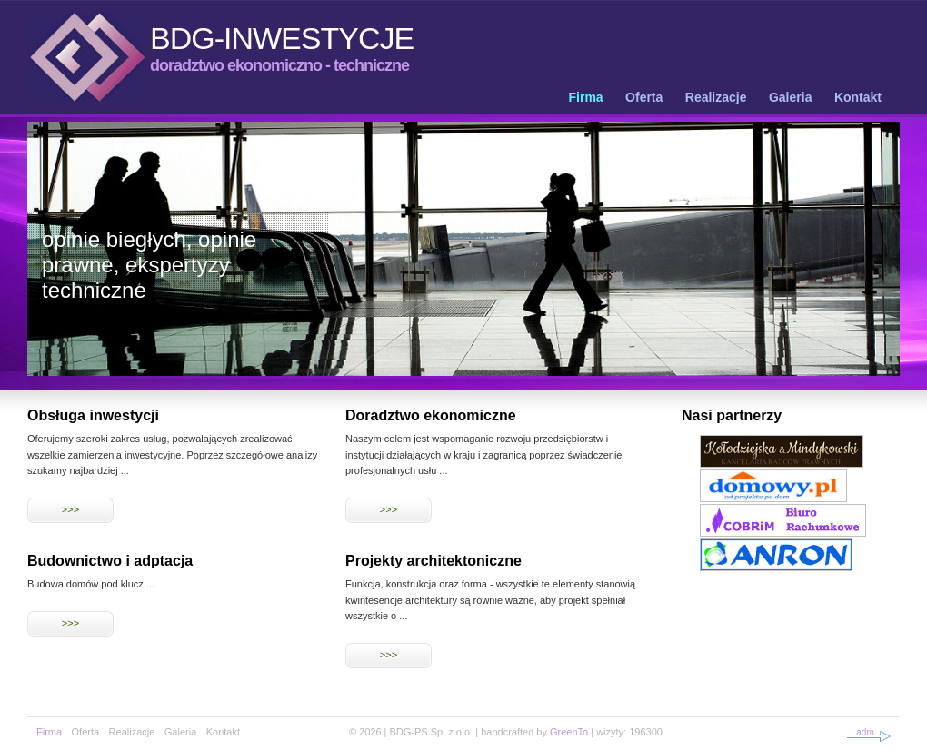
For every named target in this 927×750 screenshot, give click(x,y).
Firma (586, 97)
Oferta (644, 97)
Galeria (790, 97)
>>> (70, 509)
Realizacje (716, 97)
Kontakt (858, 97)
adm (864, 732)
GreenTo (569, 731)
